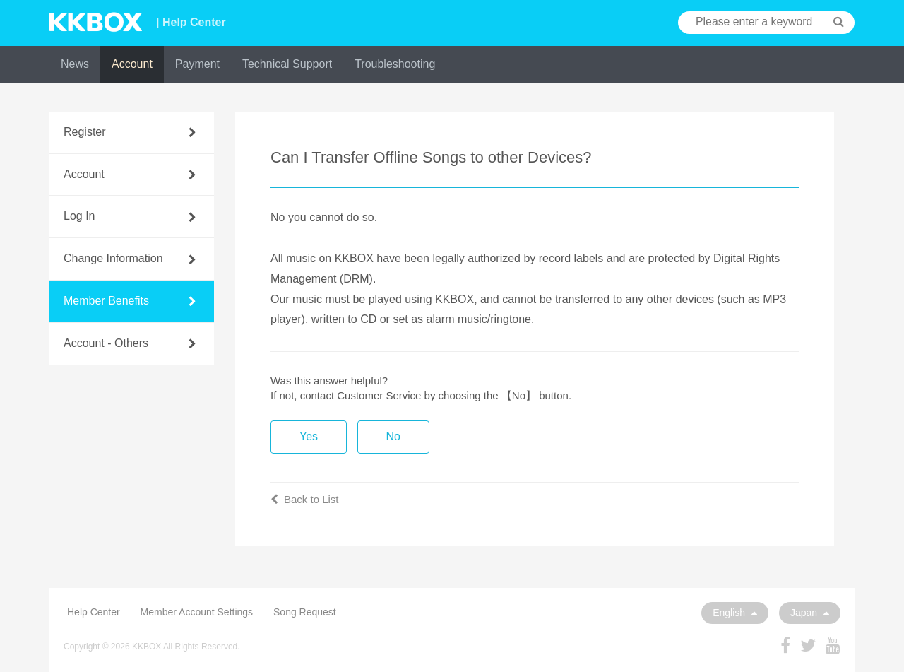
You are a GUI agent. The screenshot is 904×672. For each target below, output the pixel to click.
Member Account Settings (197, 612)
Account (132, 64)
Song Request (304, 612)
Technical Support (287, 64)
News (75, 64)
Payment (197, 64)
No (393, 436)
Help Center (93, 612)
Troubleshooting (395, 64)
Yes (308, 436)
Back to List (304, 499)
